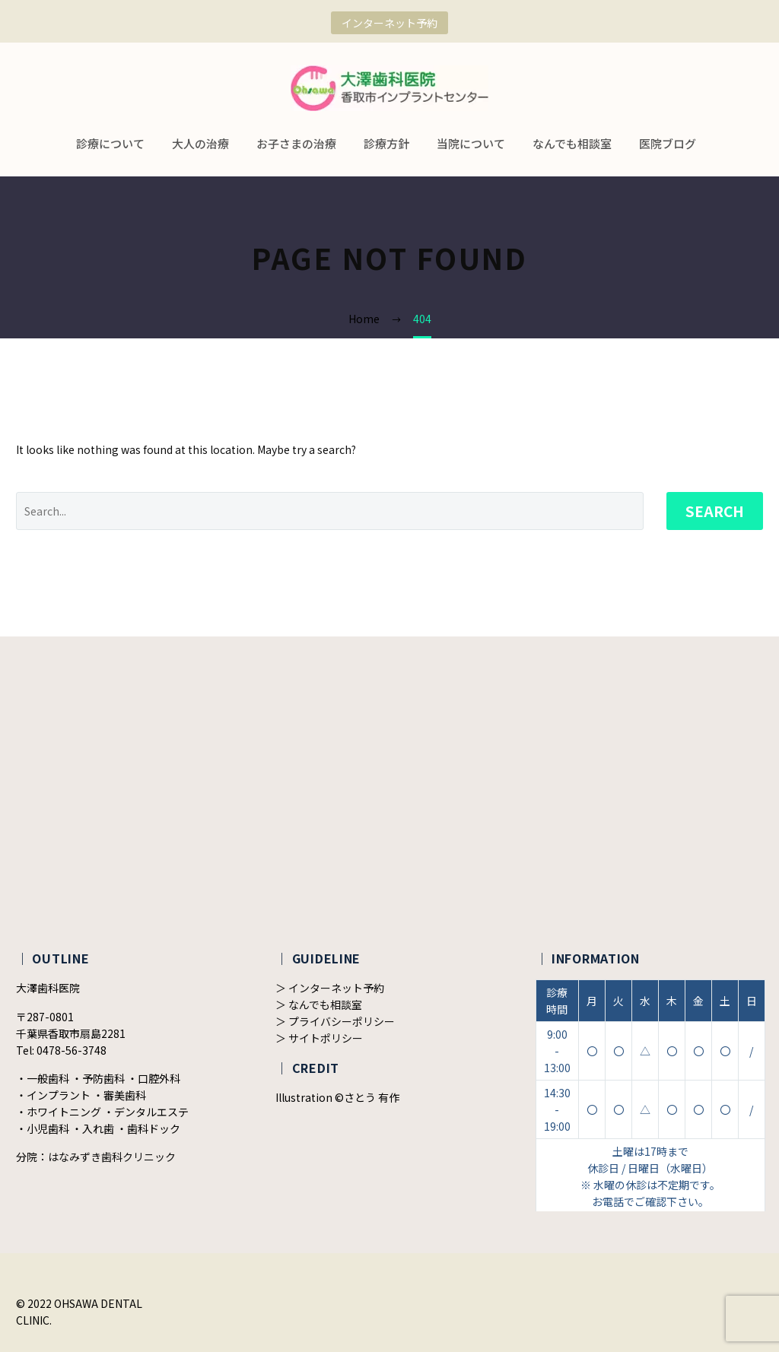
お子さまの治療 (296, 143)
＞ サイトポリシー (319, 1038)
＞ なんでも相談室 (318, 1004)
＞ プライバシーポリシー (335, 1021)
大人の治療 (200, 143)
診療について (110, 143)
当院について (471, 143)
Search (714, 510)
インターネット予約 (389, 22)
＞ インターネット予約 (329, 987)
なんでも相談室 (572, 143)
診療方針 (386, 143)
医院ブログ (667, 143)
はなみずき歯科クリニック (112, 1156)
